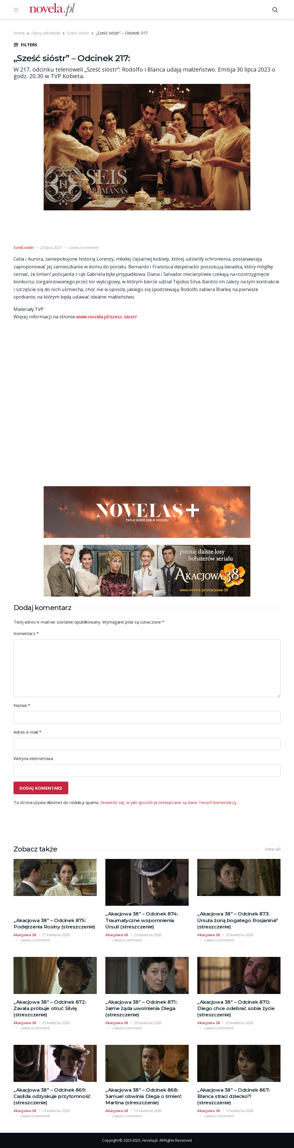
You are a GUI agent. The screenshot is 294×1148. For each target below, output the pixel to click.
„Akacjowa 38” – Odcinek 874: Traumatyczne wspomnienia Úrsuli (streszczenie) (141, 920)
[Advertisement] (147, 230)
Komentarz (25, 633)
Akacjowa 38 (24, 934)
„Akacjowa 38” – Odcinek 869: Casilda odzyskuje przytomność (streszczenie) (52, 1096)
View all (273, 849)
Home (19, 33)
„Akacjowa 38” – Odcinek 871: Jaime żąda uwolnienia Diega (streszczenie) (141, 1008)
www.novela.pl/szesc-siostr (106, 316)
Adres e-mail (27, 732)
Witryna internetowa (33, 758)
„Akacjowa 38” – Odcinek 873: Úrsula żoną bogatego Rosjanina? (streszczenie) (237, 920)
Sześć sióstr (78, 33)
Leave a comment (83, 247)
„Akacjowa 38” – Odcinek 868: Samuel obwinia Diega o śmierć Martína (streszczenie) (143, 1096)
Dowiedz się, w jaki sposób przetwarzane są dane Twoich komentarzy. (168, 802)
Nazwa (21, 705)
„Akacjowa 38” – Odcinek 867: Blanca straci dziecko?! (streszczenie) (233, 1096)
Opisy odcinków (46, 33)
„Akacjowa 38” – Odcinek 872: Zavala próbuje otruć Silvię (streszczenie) (49, 1008)
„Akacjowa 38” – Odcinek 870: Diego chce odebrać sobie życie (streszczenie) (235, 1008)
